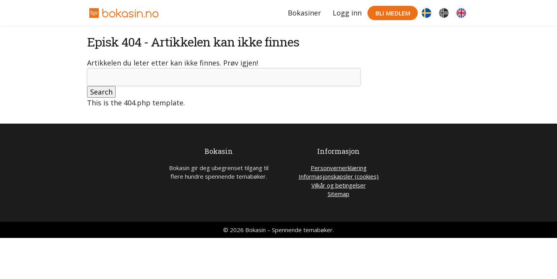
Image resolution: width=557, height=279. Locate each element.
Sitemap (338, 194)
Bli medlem (392, 13)
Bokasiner (304, 12)
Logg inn (347, 12)
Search (101, 91)
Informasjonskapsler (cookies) (339, 176)
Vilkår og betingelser (338, 185)
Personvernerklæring (339, 168)
